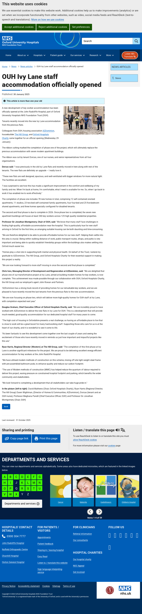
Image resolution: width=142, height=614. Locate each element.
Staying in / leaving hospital (51, 550)
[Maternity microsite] (83, 491)
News (13, 66)
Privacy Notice (8, 586)
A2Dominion (48, 131)
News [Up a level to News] (118, 78)
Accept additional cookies (19, 26)
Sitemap (56, 586)
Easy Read (42, 556)
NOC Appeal (78, 565)
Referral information (82, 534)
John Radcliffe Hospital (13, 543)
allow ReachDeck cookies (85, 440)
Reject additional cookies (53, 26)
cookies (111, 445)
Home (4, 66)
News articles (26, 66)
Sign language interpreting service (50, 571)
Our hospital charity (82, 559)
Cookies (46, 586)
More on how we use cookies (47, 19)
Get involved (79, 572)
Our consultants (80, 540)
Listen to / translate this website (52, 563)
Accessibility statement (29, 586)
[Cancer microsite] (60, 491)
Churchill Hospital (10, 556)
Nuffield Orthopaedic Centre (15, 549)
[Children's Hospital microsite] (128, 491)
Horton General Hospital (13, 562)
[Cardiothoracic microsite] (106, 491)
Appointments (44, 537)
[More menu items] (110, 55)
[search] (136, 41)
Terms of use (69, 586)
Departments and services (20, 503)
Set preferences (81, 26)
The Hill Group (21, 134)
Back (6, 406)
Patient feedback (45, 543)
